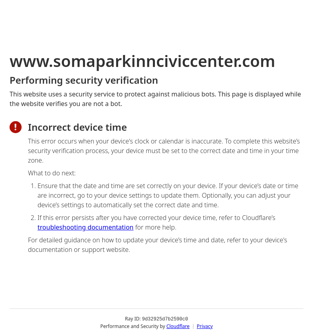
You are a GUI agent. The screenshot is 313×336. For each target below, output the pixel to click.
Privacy (205, 325)
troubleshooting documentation (86, 227)
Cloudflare (178, 325)
